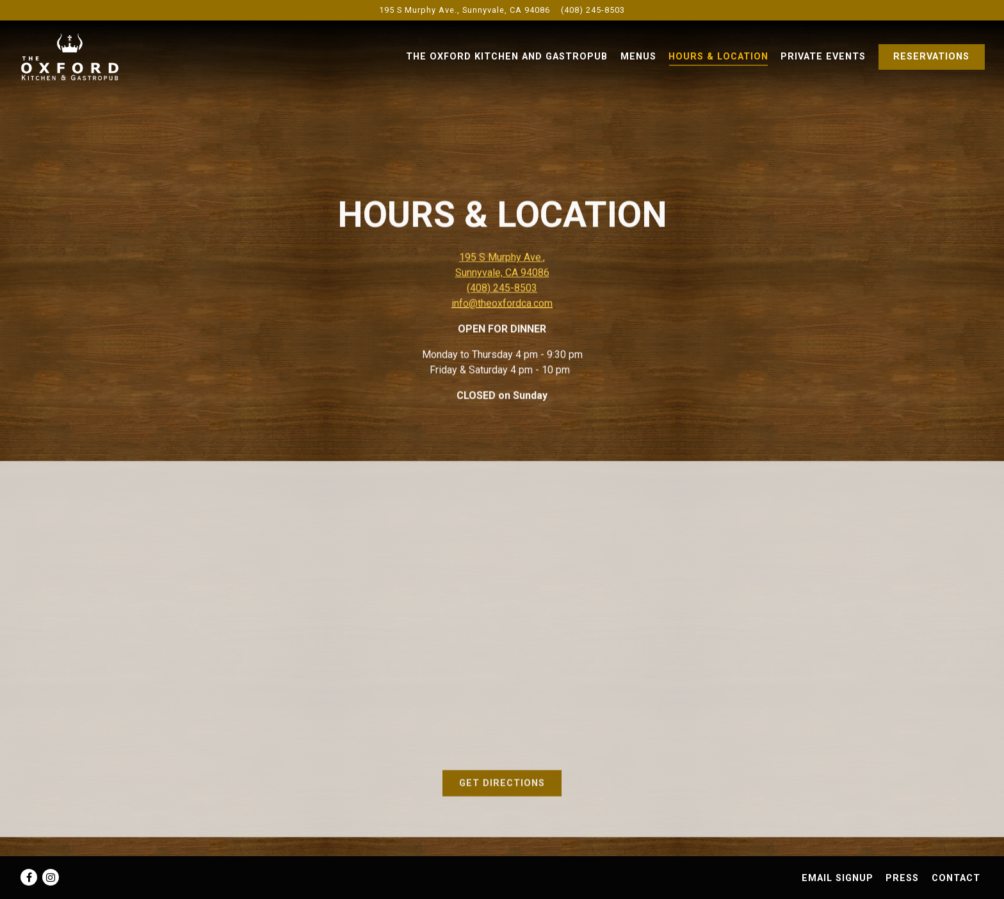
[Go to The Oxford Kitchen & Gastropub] (464, 10)
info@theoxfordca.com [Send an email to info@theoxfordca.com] (502, 305)
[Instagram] (50, 877)
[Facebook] (28, 877)
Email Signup (837, 878)
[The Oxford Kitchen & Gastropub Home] (89, 56)
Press (902, 878)
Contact (956, 878)
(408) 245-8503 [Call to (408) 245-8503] (593, 10)
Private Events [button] (823, 56)
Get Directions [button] (502, 786)
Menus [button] (638, 56)
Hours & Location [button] (718, 56)
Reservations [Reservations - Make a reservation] (931, 56)
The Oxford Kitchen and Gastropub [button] (507, 56)
